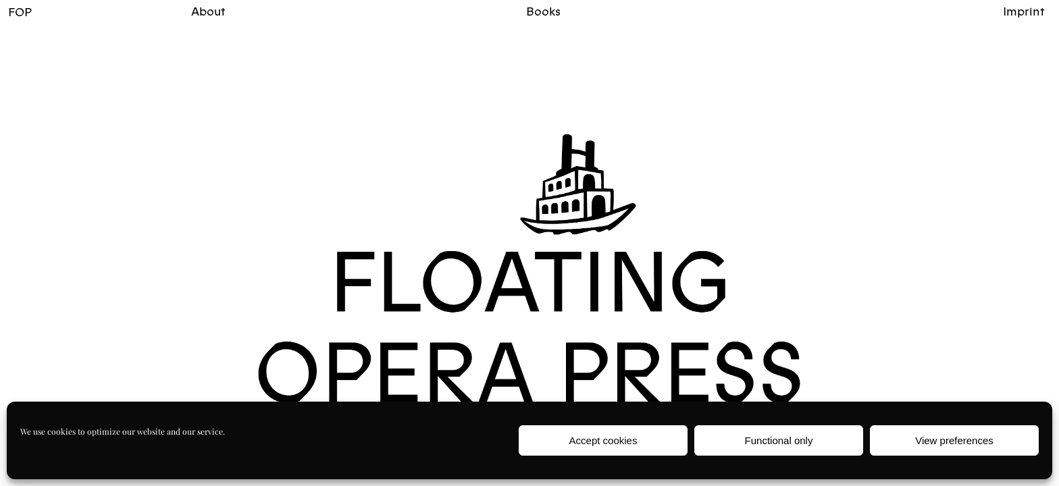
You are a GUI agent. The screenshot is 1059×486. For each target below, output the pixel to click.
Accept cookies (603, 440)
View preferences (954, 440)
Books (543, 11)
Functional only (779, 440)
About (208, 11)
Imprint (1024, 11)
